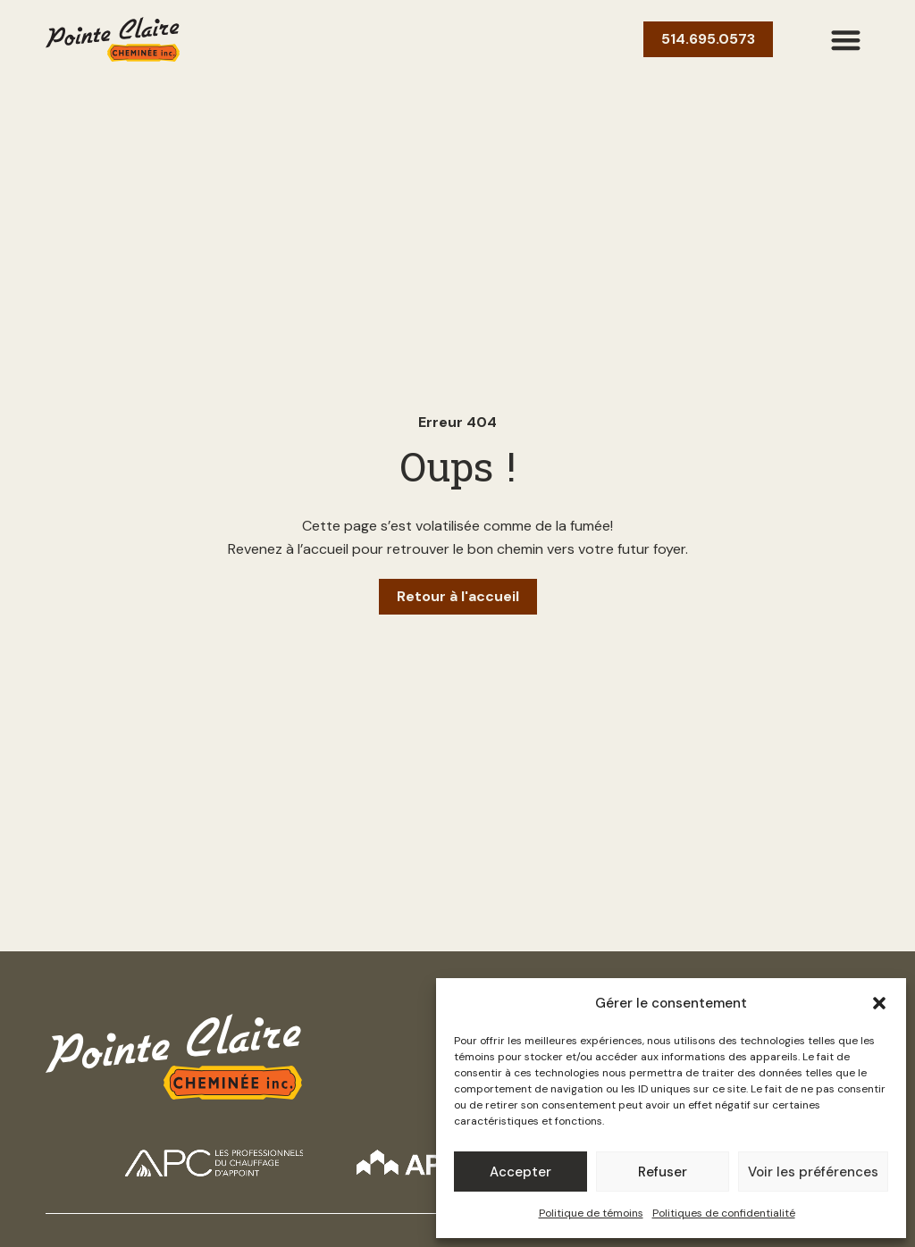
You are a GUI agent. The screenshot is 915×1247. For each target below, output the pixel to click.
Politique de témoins (591, 1213)
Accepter (520, 1172)
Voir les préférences (813, 1172)
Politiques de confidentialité (723, 1213)
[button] (879, 1003)
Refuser (662, 1172)
